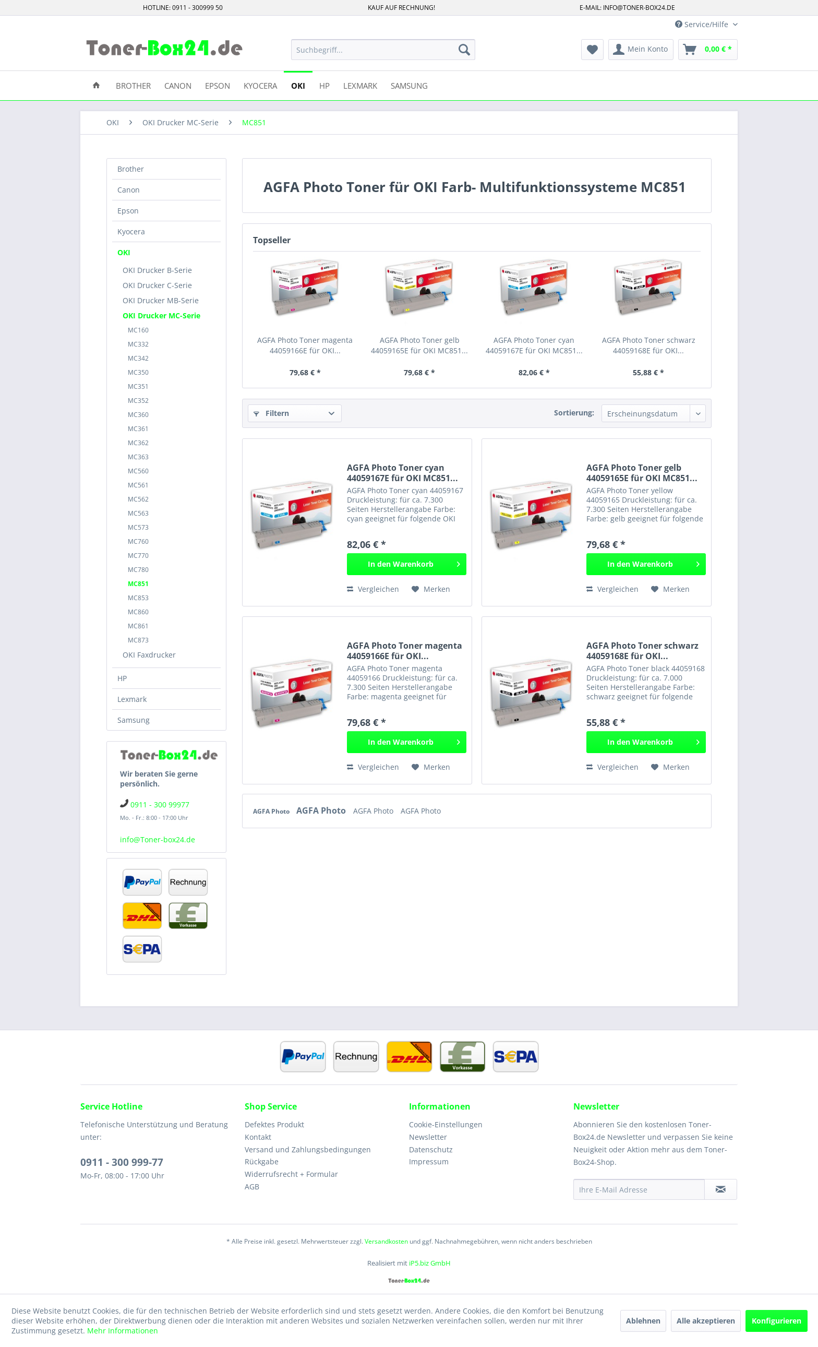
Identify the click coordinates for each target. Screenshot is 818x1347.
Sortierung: (574, 413)
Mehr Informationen (122, 1331)
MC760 (138, 541)
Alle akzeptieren (706, 1321)
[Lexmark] (360, 85)
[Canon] (178, 85)
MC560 (138, 471)
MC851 (138, 583)
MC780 (138, 569)
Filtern (271, 413)
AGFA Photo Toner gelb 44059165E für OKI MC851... (419, 345)
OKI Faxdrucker (149, 655)
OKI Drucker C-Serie (157, 285)
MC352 (138, 400)
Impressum (429, 1161)
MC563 (138, 513)
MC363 (138, 456)
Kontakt (258, 1137)
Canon (128, 190)
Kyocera (131, 231)
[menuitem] (383, 49)
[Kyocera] (260, 85)
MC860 (138, 611)
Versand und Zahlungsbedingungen (308, 1149)
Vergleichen (373, 589)
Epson (128, 211)
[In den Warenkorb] (406, 564)
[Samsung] (409, 85)
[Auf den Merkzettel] (431, 589)
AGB (252, 1186)
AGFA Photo (272, 811)
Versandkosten (386, 1241)
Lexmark (132, 699)
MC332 (138, 344)
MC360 (138, 414)
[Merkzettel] (592, 49)
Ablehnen (643, 1321)
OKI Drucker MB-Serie (161, 300)
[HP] (324, 85)
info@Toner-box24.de (157, 839)
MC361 (138, 428)
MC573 (138, 527)
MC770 (138, 555)
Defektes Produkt (274, 1124)
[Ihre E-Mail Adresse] (639, 1189)
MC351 (138, 386)
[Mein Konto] (640, 49)
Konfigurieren (776, 1321)
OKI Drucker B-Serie (157, 270)
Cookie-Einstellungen (446, 1124)
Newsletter (428, 1137)
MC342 (138, 358)
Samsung (133, 720)
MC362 (138, 442)
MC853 (138, 597)
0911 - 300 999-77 (121, 1162)
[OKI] (298, 85)
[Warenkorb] (708, 49)
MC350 (138, 372)
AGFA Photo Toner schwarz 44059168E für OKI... (648, 345)
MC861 (138, 626)
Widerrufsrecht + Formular (291, 1174)
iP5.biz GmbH (430, 1263)
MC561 (138, 485)
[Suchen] (464, 49)
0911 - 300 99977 (159, 804)
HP (122, 678)
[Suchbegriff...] (383, 49)
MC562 (138, 499)
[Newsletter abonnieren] (720, 1189)
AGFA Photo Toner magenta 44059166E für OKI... (305, 345)
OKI (123, 252)
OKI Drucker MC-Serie (161, 315)
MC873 (138, 640)
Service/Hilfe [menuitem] (702, 24)
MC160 (138, 330)
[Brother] (133, 85)
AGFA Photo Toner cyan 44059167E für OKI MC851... (534, 345)
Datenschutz (431, 1149)
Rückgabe (262, 1161)
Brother (130, 169)
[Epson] (217, 85)
